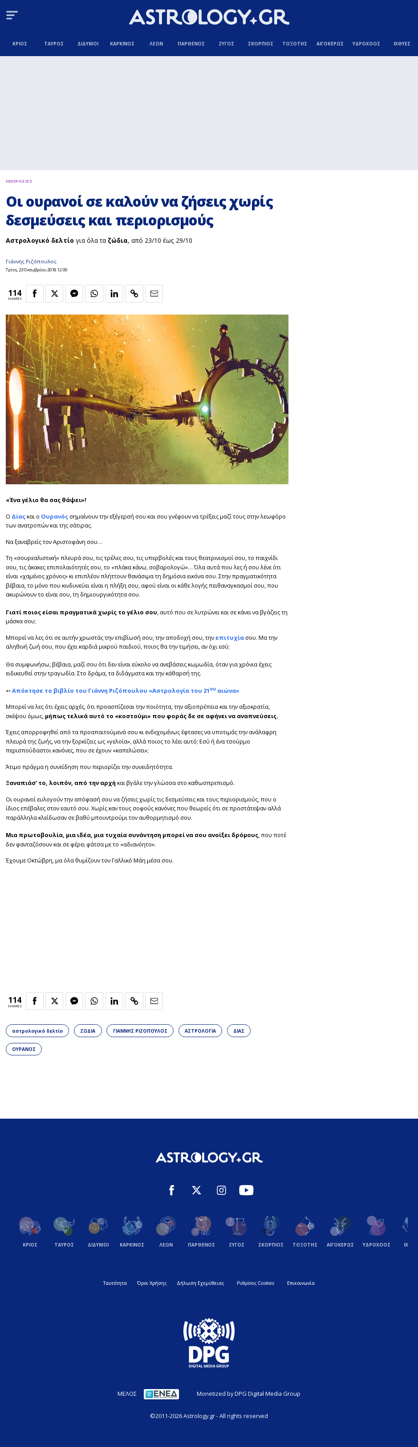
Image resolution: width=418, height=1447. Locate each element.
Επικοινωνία (301, 1283)
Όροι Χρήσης (151, 1283)
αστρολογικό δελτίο (37, 1031)
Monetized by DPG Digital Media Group (248, 1394)
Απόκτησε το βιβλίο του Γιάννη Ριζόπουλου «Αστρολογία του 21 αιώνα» (125, 691)
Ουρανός (54, 516)
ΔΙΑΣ (238, 1031)
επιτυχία (229, 638)
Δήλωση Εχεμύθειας (200, 1283)
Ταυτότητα (115, 1283)
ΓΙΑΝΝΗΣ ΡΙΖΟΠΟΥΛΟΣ (140, 1031)
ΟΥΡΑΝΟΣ (24, 1049)
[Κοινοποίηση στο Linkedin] (114, 293)
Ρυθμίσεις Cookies (255, 1283)
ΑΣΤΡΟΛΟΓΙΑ (200, 1031)
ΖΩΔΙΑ (87, 1031)
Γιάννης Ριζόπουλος (31, 261)
